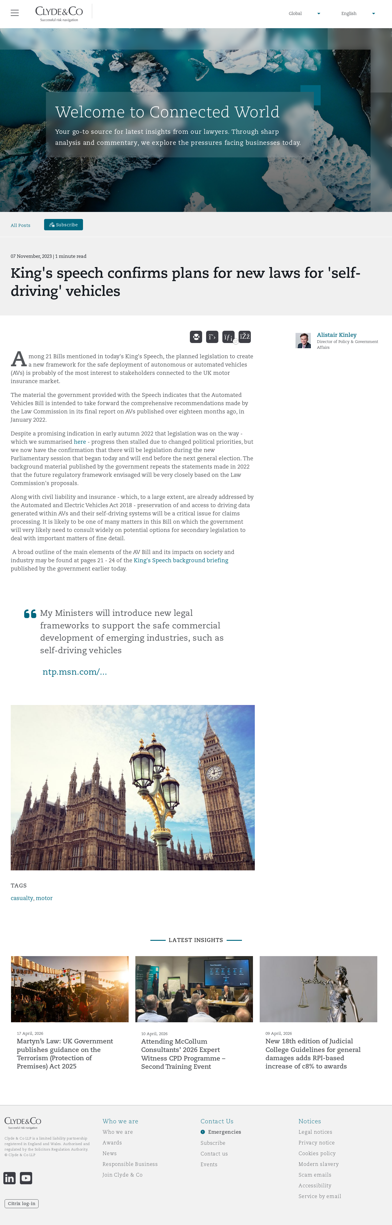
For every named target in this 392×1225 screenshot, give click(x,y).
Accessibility (315, 1185)
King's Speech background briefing (181, 560)
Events (209, 1164)
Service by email (320, 1196)
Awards (112, 1143)
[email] (196, 337)
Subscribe (213, 1143)
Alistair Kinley (337, 334)
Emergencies (224, 1132)
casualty (22, 898)
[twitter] (212, 337)
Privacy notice (317, 1143)
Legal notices (316, 1132)
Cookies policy (317, 1153)
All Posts (21, 225)
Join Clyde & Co (123, 1175)
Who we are (118, 1132)
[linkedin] (228, 337)
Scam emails (315, 1175)
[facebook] (245, 337)
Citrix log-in (21, 1203)
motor (44, 898)
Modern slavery (319, 1164)
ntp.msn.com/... (75, 671)
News (110, 1153)
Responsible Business (130, 1164)
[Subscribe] (63, 224)
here (80, 441)
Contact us (214, 1154)
